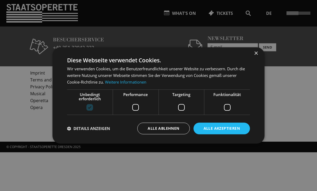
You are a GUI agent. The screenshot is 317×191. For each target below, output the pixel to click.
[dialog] (158, 95)
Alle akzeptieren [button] (222, 128)
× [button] (256, 53)
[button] (88, 128)
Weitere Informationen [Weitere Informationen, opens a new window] (125, 82)
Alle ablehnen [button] (163, 128)
